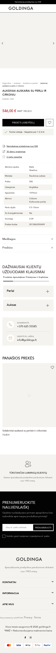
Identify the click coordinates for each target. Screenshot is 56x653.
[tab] (28, 239)
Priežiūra (28, 248)
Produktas (7, 277)
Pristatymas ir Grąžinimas (37, 277)
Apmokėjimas (19, 277)
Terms (37, 617)
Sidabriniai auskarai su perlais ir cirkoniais (24, 430)
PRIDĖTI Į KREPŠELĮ (23, 122)
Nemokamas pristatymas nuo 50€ (28, 2)
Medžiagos (28, 239)
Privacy (28, 617)
